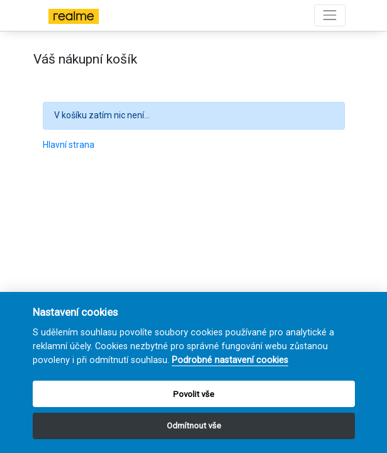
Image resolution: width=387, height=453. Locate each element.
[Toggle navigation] (329, 15)
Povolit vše (193, 394)
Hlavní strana (68, 145)
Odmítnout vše (194, 425)
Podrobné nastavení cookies (230, 360)
